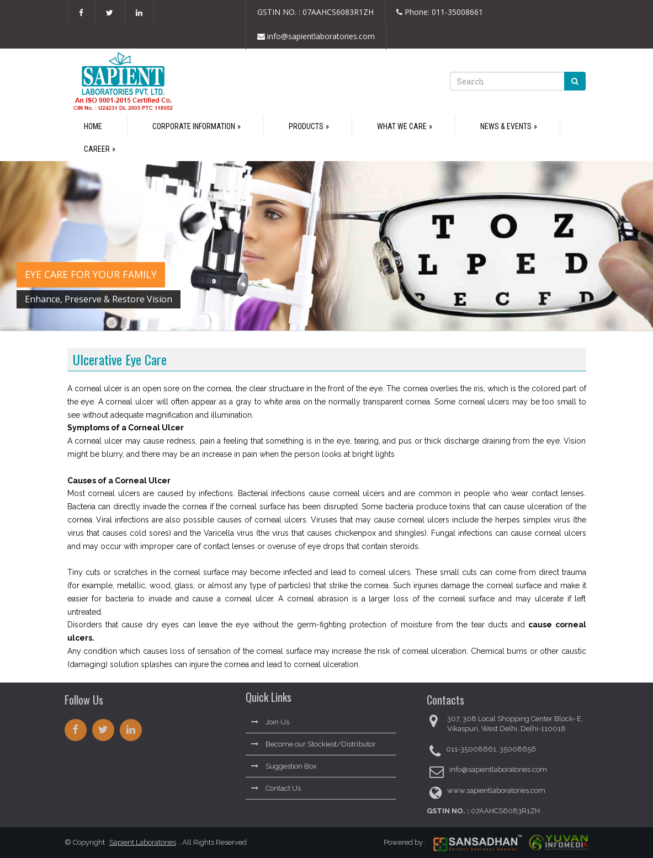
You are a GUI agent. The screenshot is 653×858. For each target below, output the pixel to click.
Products (306, 126)
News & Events (506, 126)
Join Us (270, 718)
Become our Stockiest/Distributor (313, 740)
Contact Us (276, 784)
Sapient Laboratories (138, 842)
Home (93, 126)
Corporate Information (193, 126)
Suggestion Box (284, 762)
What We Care (402, 126)
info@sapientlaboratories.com (316, 36)
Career (97, 149)
